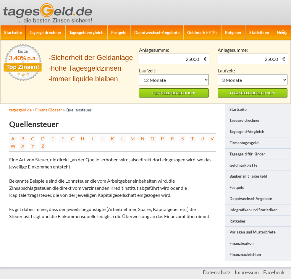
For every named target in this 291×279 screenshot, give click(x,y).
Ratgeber (233, 32)
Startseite (13, 32)
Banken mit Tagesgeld (248, 176)
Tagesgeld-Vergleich (246, 131)
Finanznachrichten (245, 254)
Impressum (247, 272)
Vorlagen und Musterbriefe (252, 232)
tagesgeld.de (20, 109)
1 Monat (174, 79)
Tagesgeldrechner (46, 32)
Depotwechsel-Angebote (157, 32)
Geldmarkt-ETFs (202, 32)
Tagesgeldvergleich (86, 32)
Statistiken (259, 32)
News (282, 32)
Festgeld (119, 32)
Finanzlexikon (241, 243)
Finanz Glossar (48, 109)
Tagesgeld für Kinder (247, 154)
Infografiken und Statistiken (253, 209)
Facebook (274, 272)
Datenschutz (216, 272)
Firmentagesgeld (243, 142)
